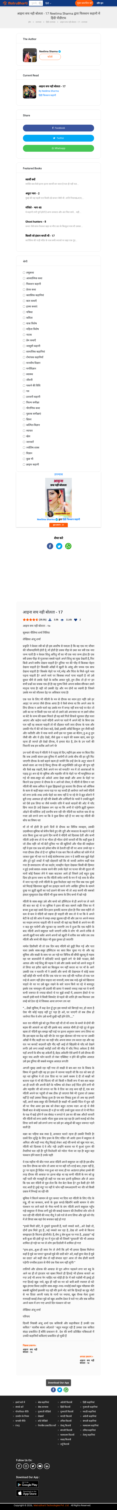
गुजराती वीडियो (44, 1411)
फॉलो (50, 56)
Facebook (58, 128)
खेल (28, 436)
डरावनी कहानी (33, 396)
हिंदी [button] (48, 3)
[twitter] (33, 1466)
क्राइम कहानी (32, 464)
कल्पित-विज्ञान (33, 425)
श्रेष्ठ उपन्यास (43, 1407)
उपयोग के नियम (22, 1416)
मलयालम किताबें (67, 1434)
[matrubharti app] (73, 3)
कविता (29, 317)
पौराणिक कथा (33, 408)
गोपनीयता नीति (22, 1411)
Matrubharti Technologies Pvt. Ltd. (51, 1505)
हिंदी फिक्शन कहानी (47, 95)
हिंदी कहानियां (89, 1402)
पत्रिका (29, 312)
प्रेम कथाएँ (31, 340)
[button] (40, 3)
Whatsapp (58, 148)
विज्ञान (29, 453)
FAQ (17, 1425)
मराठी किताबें (66, 1416)
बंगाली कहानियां (89, 1421)
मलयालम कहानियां (91, 1425)
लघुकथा (30, 272)
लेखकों (41, 1416)
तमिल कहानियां (89, 1430)
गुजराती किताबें (66, 1411)
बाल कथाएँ (31, 300)
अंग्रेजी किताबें (66, 1402)
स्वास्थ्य (29, 374)
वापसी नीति (20, 1421)
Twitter (58, 138)
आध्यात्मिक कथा (34, 278)
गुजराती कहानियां (90, 1407)
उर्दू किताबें (64, 1444)
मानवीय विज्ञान (33, 363)
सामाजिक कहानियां (35, 351)
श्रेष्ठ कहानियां (43, 1402)
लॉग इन (100, 3)
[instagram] (26, 1466)
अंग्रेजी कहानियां (89, 1416)
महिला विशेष (32, 329)
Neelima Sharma (50, 51)
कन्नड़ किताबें (65, 1439)
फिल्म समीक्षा (32, 402)
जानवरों (30, 442)
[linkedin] (47, 1466)
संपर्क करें (19, 1407)
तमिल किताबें (65, 1421)
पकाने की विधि (33, 385)
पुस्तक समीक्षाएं (33, 413)
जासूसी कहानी (33, 346)
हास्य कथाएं (31, 306)
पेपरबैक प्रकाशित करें (47, 1425)
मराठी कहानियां (89, 1411)
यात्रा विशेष (31, 323)
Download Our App (58, 1382)
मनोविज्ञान (31, 368)
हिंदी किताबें (65, 1407)
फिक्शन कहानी (33, 284)
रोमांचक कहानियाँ (34, 357)
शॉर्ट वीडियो (43, 1421)
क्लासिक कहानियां (35, 295)
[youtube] (40, 1466)
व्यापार (29, 430)
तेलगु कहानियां (89, 1434)
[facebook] (19, 1466)
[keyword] (36, 3)
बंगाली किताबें (66, 1430)
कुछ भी (29, 458)
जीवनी (29, 379)
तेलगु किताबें (65, 1425)
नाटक (29, 334)
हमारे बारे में (20, 1402)
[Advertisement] (58, 578)
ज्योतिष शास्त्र (32, 447)
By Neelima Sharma (49, 91)
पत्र (27, 391)
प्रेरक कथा (31, 289)
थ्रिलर (29, 419)
